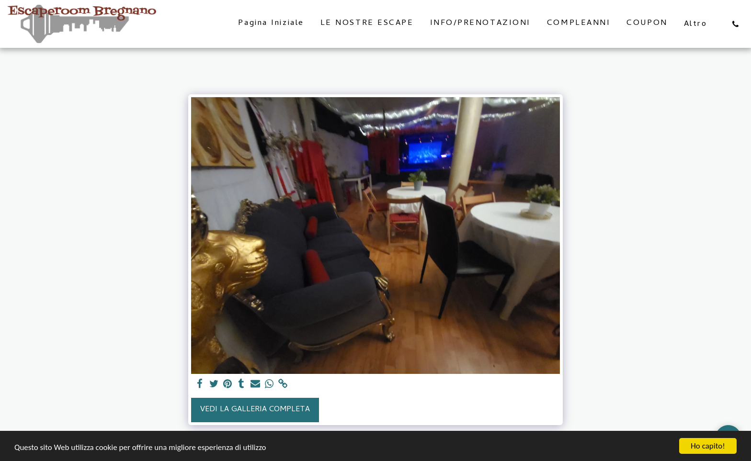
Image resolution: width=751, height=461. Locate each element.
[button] (735, 24)
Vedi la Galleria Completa (255, 409)
